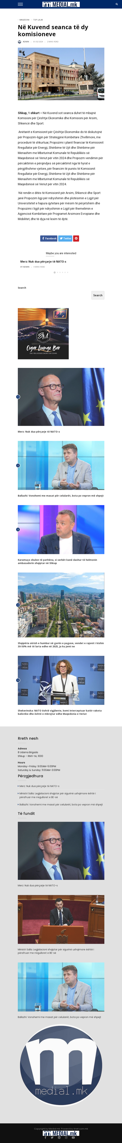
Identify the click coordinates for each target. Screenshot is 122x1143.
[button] (54, 272)
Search (22, 289)
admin (26, 42)
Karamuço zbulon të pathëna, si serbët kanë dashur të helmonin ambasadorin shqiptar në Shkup (57, 562)
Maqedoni (24, 20)
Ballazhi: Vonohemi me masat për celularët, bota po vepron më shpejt (61, 497)
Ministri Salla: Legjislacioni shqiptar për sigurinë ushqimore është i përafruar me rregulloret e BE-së (58, 796)
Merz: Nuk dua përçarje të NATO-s (43, 261)
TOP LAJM (38, 20)
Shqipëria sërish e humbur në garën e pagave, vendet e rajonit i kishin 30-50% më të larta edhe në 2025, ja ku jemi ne (61, 646)
